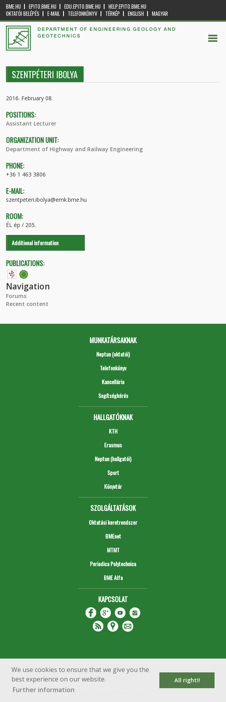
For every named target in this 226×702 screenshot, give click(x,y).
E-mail (53, 13)
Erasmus (113, 445)
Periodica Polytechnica (113, 563)
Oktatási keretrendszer (113, 522)
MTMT (113, 550)
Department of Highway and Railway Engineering (74, 149)
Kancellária (113, 381)
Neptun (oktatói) (113, 354)
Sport (113, 472)
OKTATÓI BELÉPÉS (22, 13)
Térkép (112, 13)
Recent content (27, 304)
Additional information (35, 242)
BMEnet (113, 536)
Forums (16, 296)
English (136, 13)
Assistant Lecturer (31, 123)
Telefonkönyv (82, 13)
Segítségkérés (113, 395)
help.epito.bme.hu (127, 6)
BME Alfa (113, 577)
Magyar (160, 13)
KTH (113, 431)
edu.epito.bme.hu (82, 6)
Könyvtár (113, 486)
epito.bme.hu (42, 6)
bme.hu (13, 6)
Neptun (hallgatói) (113, 458)
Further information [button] (44, 689)
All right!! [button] (187, 680)
